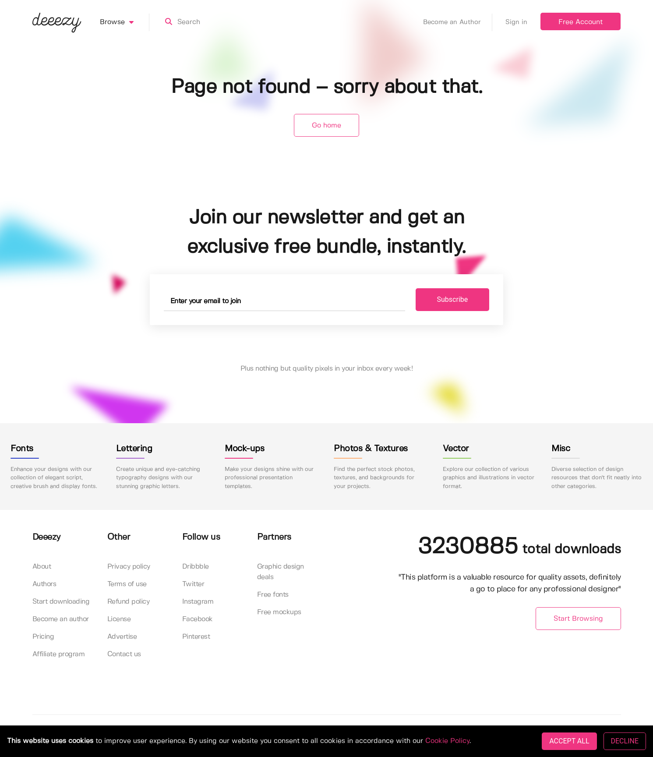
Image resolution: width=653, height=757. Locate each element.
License (119, 619)
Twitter (193, 584)
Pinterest (196, 636)
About (41, 566)
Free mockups (279, 612)
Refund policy (128, 601)
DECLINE (625, 741)
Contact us (124, 654)
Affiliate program (58, 654)
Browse (124, 22)
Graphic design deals (280, 571)
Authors (44, 584)
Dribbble (195, 566)
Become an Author (457, 22)
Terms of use (127, 584)
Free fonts (273, 594)
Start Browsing (578, 619)
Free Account (580, 22)
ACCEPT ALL (569, 741)
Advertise (122, 636)
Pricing (43, 636)
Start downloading (61, 601)
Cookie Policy (447, 741)
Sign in (516, 22)
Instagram (198, 601)
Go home (326, 125)
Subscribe (452, 299)
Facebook (197, 619)
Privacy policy (128, 566)
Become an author (60, 619)
